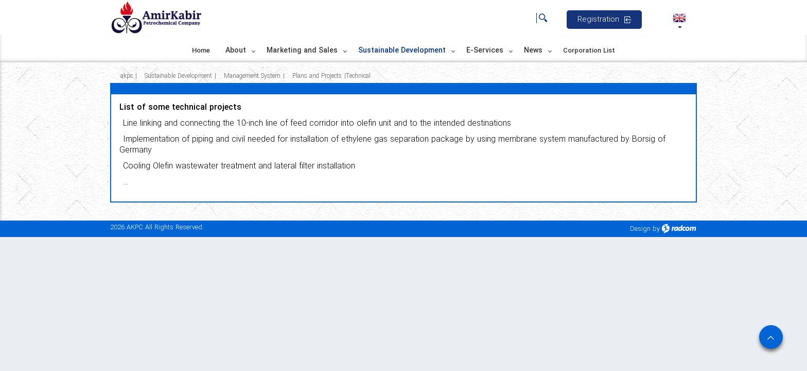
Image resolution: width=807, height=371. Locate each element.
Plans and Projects (317, 76)
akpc (126, 76)
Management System (252, 76)
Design (640, 229)
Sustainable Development (178, 76)
